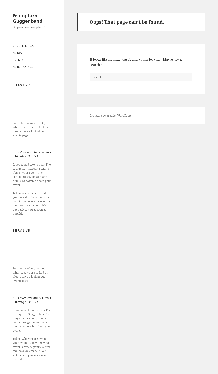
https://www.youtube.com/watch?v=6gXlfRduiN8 (32, 154)
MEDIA (17, 53)
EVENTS (18, 60)
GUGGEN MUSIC (23, 46)
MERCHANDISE (23, 67)
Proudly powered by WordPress (110, 115)
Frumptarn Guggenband (27, 18)
